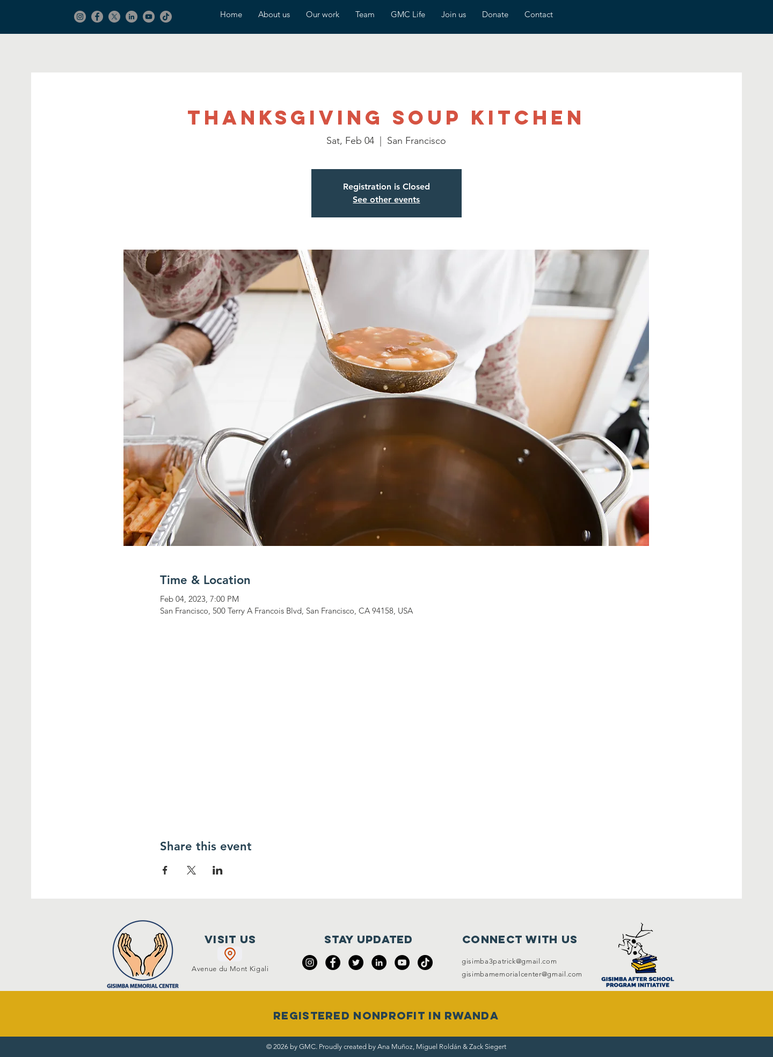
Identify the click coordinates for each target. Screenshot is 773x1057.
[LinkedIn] (131, 17)
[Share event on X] (191, 870)
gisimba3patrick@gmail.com (509, 961)
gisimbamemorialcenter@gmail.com (522, 974)
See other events (386, 199)
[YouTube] (149, 17)
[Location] (229, 953)
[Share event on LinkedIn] (218, 870)
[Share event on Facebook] (165, 870)
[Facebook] (97, 17)
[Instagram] (80, 17)
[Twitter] (355, 962)
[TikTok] (166, 17)
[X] (114, 17)
